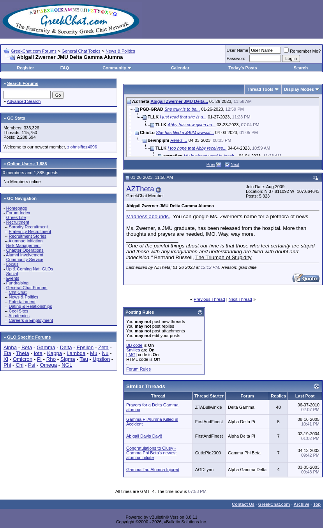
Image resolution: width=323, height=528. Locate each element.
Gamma (46, 347)
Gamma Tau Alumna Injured (152, 469)
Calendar (180, 67)
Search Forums (22, 83)
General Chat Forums (27, 287)
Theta (22, 353)
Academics (19, 315)
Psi (31, 365)
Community (117, 67)
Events (12, 278)
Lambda (76, 353)
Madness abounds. (148, 216)
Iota (38, 353)
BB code (134, 345)
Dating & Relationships (30, 306)
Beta (26, 347)
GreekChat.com (274, 504)
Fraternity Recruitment (30, 231)
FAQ (64, 67)
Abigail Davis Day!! (144, 436)
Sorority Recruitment (28, 226)
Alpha (10, 347)
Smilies (133, 350)
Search (301, 67)
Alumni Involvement (24, 255)
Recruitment (17, 222)
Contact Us (243, 504)
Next (235, 164)
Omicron (22, 359)
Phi (7, 365)
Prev (211, 164)
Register (25, 67)
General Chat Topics (81, 51)
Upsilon (101, 359)
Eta (7, 353)
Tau (83, 359)
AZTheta (140, 189)
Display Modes (299, 89)
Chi (19, 365)
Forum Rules (138, 369)
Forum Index (18, 212)
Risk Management (23, 245)
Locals (12, 264)
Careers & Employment (31, 320)
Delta (66, 347)
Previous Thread (209, 299)
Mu (93, 353)
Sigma (67, 359)
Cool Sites (18, 311)
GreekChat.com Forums (33, 51)
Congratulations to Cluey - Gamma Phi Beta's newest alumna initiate (151, 453)
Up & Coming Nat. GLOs (29, 269)
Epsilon (85, 347)
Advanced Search (24, 101)
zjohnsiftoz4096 (82, 147)
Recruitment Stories (27, 236)
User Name (238, 50)
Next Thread (240, 299)
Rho (51, 359)
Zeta (103, 347)
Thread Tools (260, 89)
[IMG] (131, 354)
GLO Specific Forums (29, 337)
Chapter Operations (25, 250)
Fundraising (17, 283)
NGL (67, 365)
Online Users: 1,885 (27, 163)
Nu (105, 353)
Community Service (24, 259)
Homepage (16, 208)
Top (317, 504)
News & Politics (120, 51)
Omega (48, 365)
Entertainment (22, 301)
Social (12, 273)
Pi (39, 359)
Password (236, 58)
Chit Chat (17, 292)
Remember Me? (302, 51)
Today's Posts (242, 67)
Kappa (54, 353)
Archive (301, 504)
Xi (6, 359)
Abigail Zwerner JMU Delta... (179, 101)
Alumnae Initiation (25, 240)
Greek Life (16, 217)
